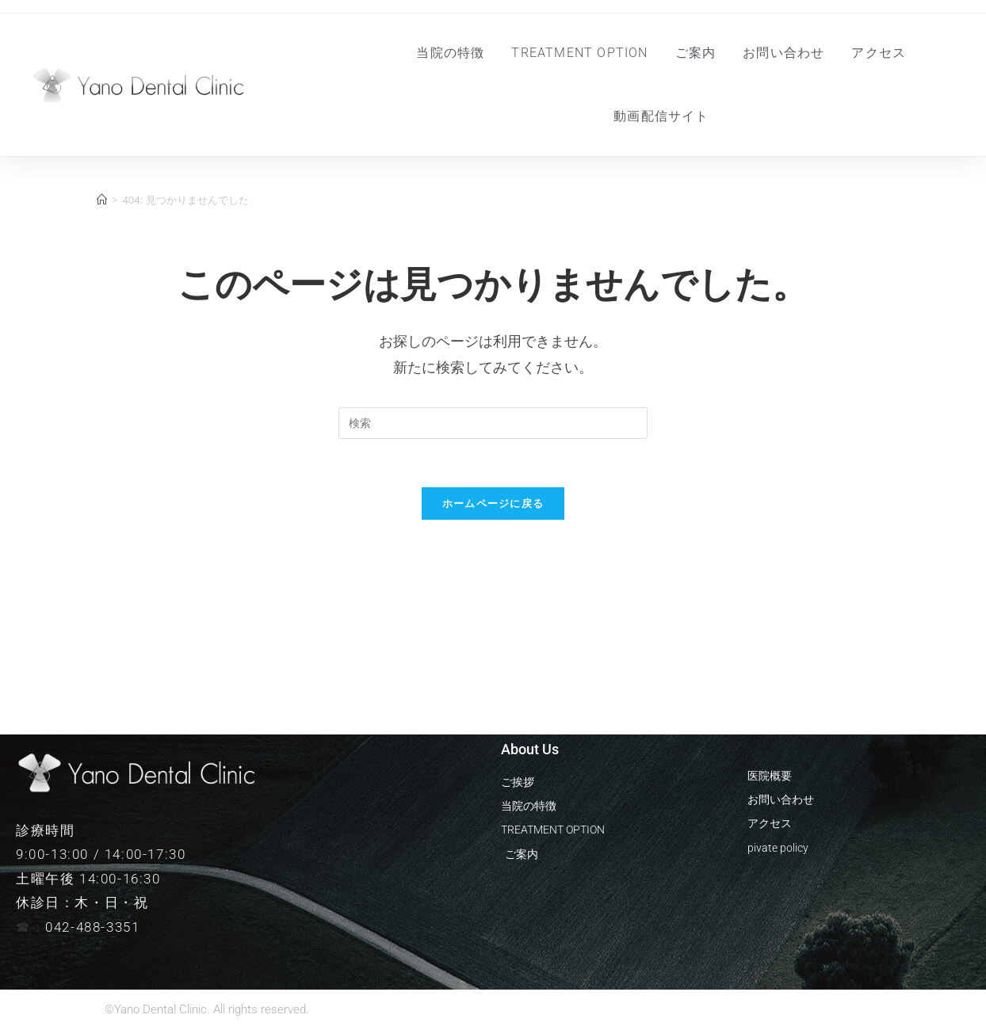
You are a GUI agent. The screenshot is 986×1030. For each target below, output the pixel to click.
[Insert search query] (493, 423)
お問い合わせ (783, 52)
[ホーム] (102, 200)
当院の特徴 (450, 52)
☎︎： (30, 927)
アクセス (878, 52)
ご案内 (696, 52)
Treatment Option (579, 52)
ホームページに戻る (493, 503)
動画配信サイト (661, 116)
